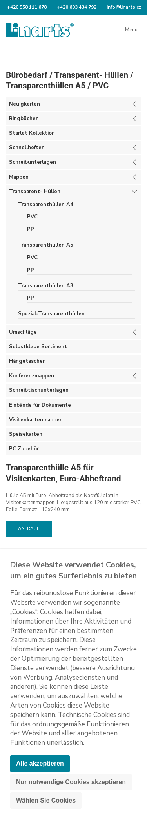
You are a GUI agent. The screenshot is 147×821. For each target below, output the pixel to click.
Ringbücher (23, 118)
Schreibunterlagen (32, 162)
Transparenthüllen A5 (45, 85)
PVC (101, 85)
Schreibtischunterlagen (39, 390)
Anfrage (29, 529)
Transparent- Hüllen (91, 75)
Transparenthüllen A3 (45, 285)
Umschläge (23, 332)
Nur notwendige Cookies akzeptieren (71, 782)
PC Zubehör (24, 448)
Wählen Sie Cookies (46, 800)
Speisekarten (25, 434)
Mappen (19, 177)
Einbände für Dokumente (40, 405)
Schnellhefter (26, 147)
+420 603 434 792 (76, 7)
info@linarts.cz (123, 7)
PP (30, 229)
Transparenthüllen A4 (45, 204)
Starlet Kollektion (32, 133)
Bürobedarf (26, 75)
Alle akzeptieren (40, 763)
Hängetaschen (27, 361)
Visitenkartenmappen (36, 419)
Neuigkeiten (24, 104)
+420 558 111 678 (26, 7)
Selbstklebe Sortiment (38, 346)
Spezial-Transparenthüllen (51, 313)
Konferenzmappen (31, 375)
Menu (127, 30)
